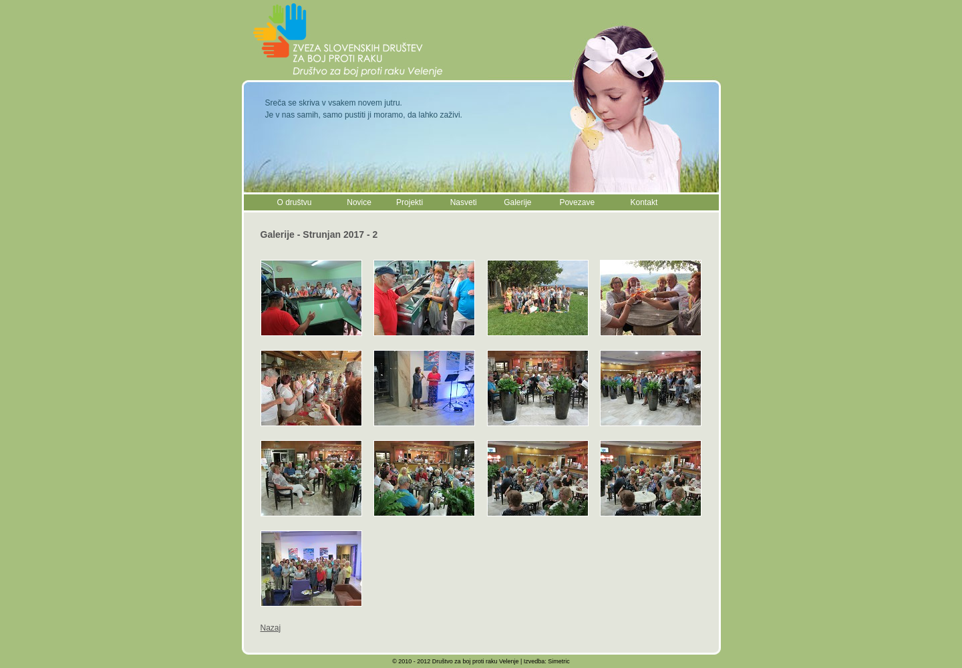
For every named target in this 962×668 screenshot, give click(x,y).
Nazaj (271, 628)
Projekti (409, 202)
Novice (359, 202)
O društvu (294, 202)
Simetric (559, 661)
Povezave (577, 202)
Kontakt (644, 202)
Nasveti (463, 202)
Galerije (517, 202)
